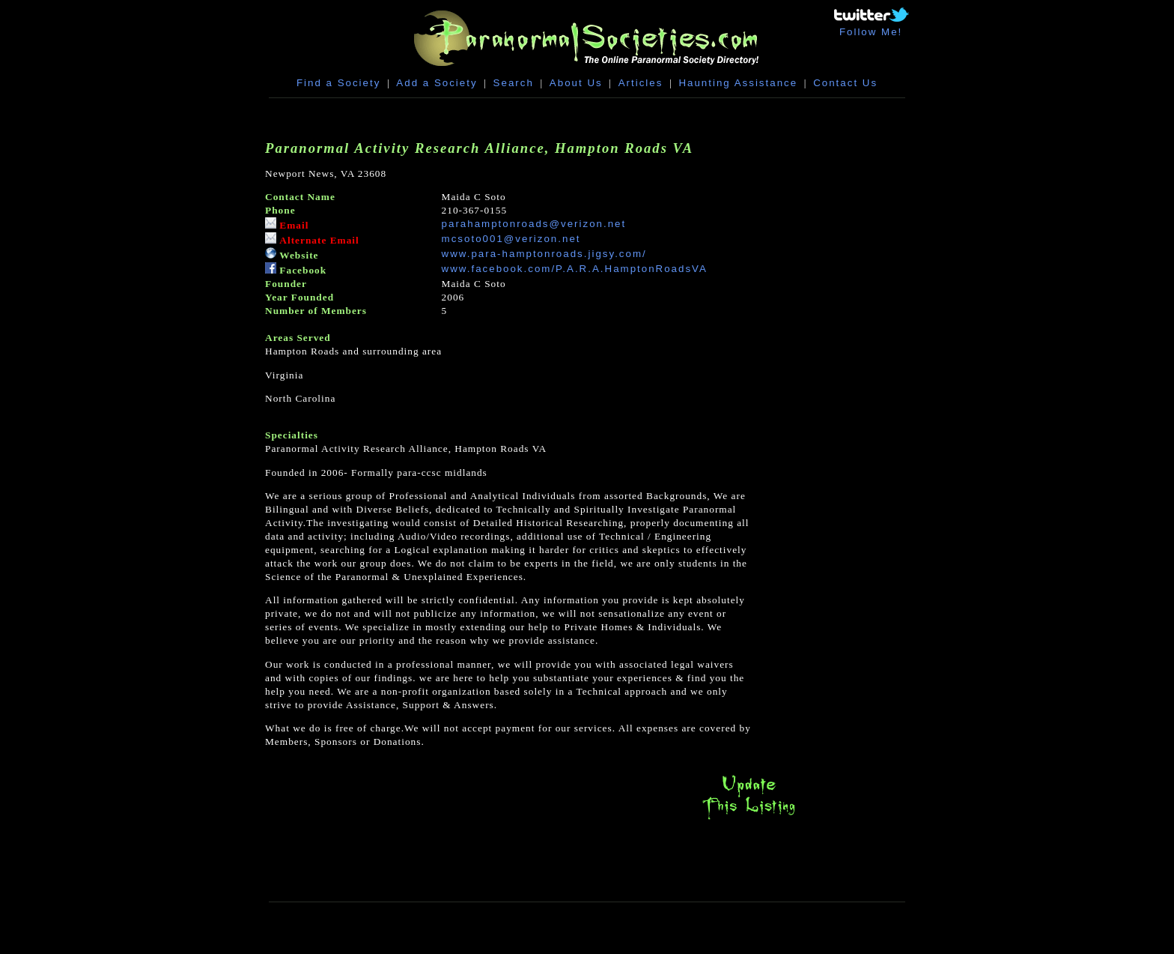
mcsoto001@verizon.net (511, 238)
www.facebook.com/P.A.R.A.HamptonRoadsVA (575, 268)
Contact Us (845, 82)
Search (513, 82)
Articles (640, 82)
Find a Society (338, 82)
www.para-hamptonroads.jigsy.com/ (544, 253)
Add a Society (436, 82)
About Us (576, 82)
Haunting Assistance (737, 82)
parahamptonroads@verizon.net (534, 223)
